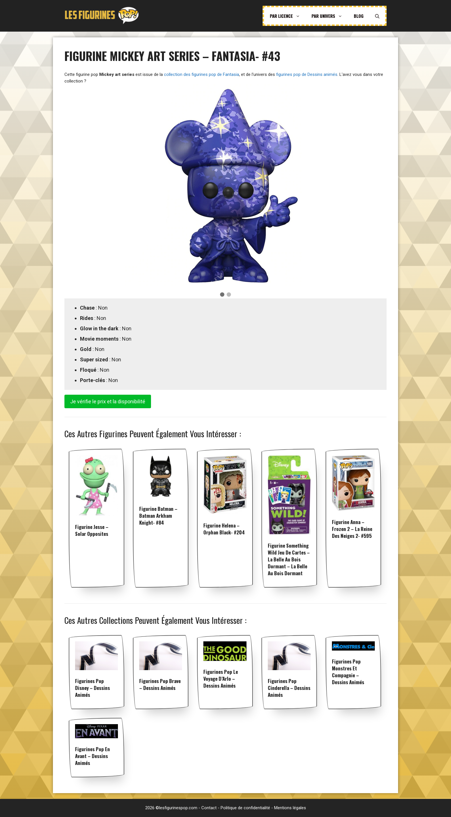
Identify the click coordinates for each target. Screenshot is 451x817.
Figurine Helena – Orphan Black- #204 (224, 529)
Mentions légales (290, 807)
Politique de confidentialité (245, 807)
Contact (209, 807)
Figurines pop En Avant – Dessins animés (92, 755)
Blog (359, 16)
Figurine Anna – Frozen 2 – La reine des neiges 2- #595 (352, 528)
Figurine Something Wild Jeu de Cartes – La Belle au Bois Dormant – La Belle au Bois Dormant (289, 559)
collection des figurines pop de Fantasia (201, 74)
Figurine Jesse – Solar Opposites (91, 530)
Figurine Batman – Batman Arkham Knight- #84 (158, 515)
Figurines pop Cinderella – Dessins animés (289, 687)
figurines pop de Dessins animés (306, 74)
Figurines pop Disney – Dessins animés (92, 687)
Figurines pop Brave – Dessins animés (160, 684)
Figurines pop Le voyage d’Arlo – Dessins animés (220, 678)
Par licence (288, 15)
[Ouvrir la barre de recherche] (377, 15)
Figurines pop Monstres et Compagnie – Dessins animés (348, 672)
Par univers (330, 15)
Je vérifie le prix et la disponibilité (107, 401)
